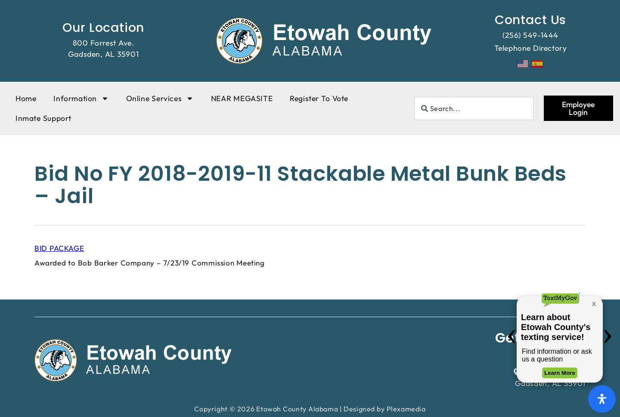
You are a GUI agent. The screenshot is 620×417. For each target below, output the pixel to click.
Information (80, 98)
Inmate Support (43, 118)
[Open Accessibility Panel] (602, 399)
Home (26, 98)
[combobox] (473, 108)
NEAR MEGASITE (242, 98)
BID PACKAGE (59, 248)
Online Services (160, 98)
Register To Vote (319, 98)
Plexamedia (406, 409)
